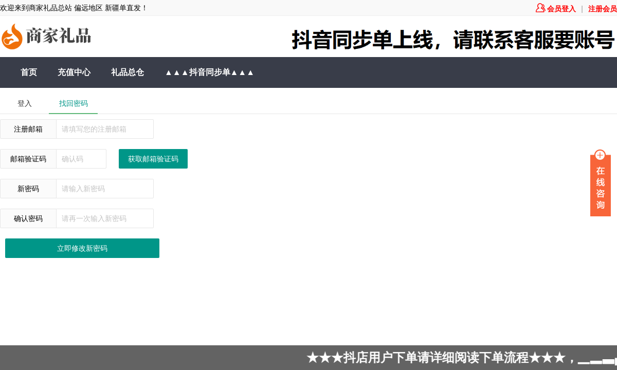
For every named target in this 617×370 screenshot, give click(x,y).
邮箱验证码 (28, 159)
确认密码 (28, 218)
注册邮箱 (28, 129)
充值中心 (74, 72)
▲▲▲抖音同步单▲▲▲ (210, 72)
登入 (24, 103)
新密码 (28, 188)
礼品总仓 (127, 72)
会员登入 (556, 9)
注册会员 (602, 9)
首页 (29, 72)
